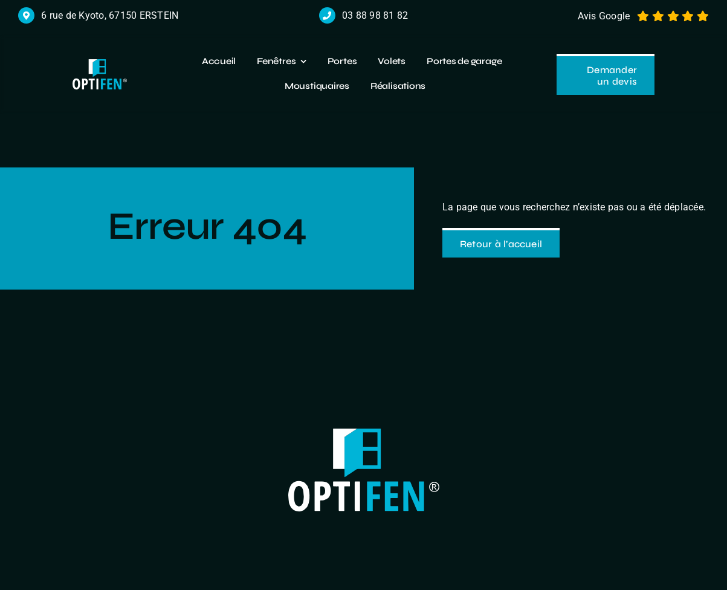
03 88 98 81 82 (375, 15)
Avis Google (604, 16)
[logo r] (100, 64)
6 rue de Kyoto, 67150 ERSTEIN (109, 15)
